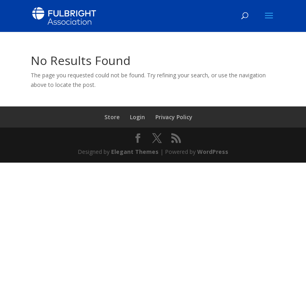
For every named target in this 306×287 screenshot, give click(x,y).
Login (137, 117)
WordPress (212, 151)
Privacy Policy (173, 117)
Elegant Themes (135, 151)
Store (112, 117)
